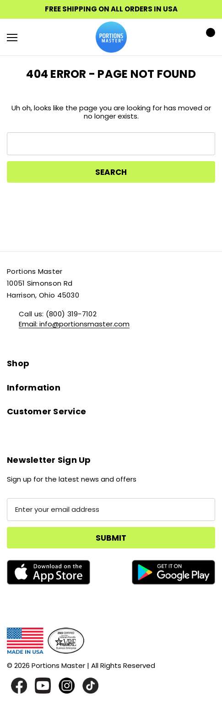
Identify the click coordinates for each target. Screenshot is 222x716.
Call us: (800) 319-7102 (58, 314)
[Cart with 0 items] (207, 37)
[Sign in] (181, 37)
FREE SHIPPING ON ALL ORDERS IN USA (111, 9)
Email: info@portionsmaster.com (74, 324)
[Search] (36, 37)
